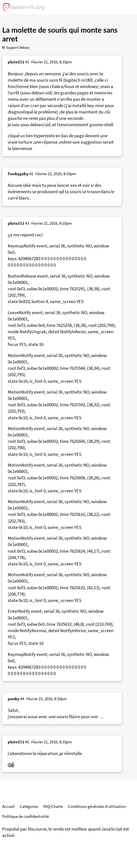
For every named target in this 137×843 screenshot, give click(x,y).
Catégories (29, 806)
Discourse (37, 829)
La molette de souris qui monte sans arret (60, 34)
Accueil (8, 806)
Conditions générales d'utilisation (97, 806)
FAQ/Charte (53, 806)
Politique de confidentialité (25, 816)
